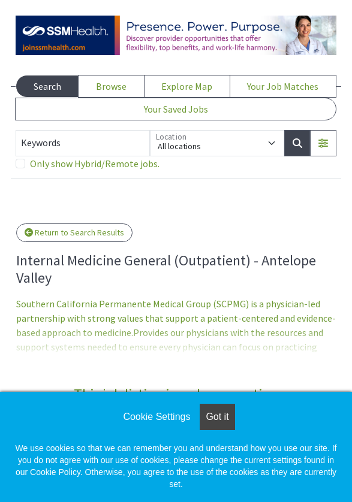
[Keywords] (83, 143)
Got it (217, 417)
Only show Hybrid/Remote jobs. (95, 164)
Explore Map (186, 86)
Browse (111, 86)
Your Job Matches (282, 86)
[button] (323, 143)
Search (47, 86)
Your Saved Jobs (176, 109)
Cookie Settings (156, 417)
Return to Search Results (74, 232)
